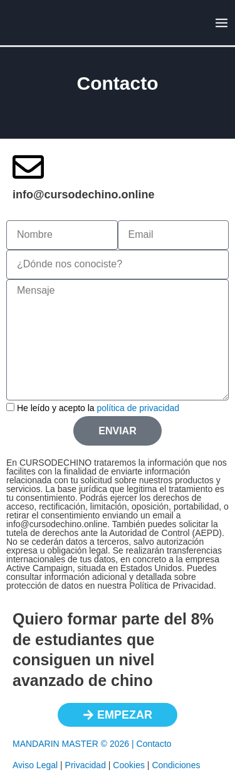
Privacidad (85, 765)
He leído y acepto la (98, 408)
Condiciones (176, 765)
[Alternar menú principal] (221, 22)
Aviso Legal (35, 765)
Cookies (129, 765)
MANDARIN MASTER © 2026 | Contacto (92, 744)
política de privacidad (138, 408)
